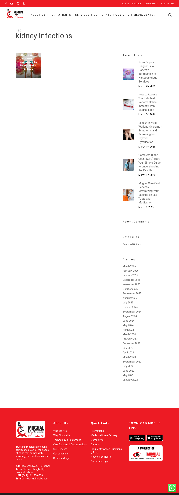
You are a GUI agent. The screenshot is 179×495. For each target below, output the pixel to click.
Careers (95, 444)
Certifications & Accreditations (70, 444)
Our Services (60, 449)
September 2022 (132, 361)
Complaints (97, 440)
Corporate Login (100, 461)
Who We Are (60, 430)
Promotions (97, 430)
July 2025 (128, 302)
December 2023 (131, 343)
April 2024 (128, 329)
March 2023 (129, 357)
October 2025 (130, 289)
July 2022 (128, 366)
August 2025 (130, 298)
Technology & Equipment (67, 440)
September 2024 (132, 311)
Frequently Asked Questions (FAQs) (106, 451)
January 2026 (130, 275)
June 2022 (128, 370)
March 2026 (129, 266)
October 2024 (130, 307)
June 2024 (128, 320)
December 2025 (131, 279)
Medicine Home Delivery (104, 435)
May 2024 (128, 325)
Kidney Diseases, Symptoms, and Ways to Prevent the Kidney (28, 60)
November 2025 (131, 284)
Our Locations (61, 453)
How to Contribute (101, 456)
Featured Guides (132, 244)
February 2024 (131, 339)
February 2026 (131, 270)
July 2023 (128, 348)
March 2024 (129, 334)
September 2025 (132, 293)
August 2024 (130, 316)
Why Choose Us (61, 435)
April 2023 (128, 352)
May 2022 (128, 375)
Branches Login (61, 458)
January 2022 (130, 379)
